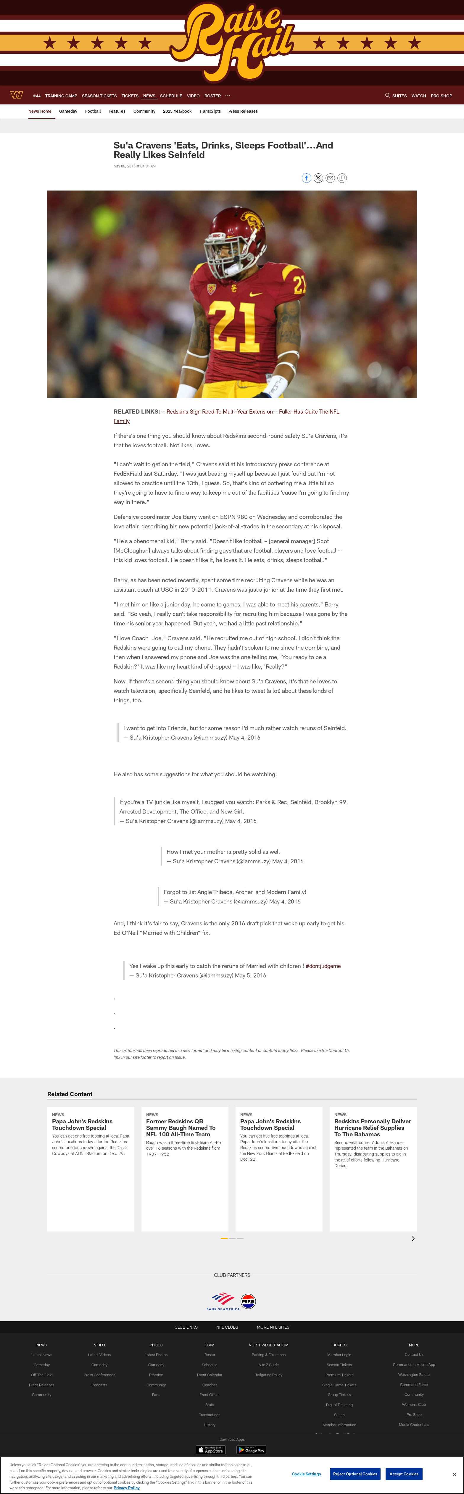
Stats (210, 1403)
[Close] (454, 1474)
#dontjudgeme (323, 965)
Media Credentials (409, 1422)
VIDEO (102, 1345)
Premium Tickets (336, 1374)
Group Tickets (337, 1393)
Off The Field (46, 1374)
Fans (158, 1393)
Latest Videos (102, 1354)
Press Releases (46, 1384)
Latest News (46, 1354)
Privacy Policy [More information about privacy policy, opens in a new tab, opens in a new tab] (127, 1487)
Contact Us (409, 1354)
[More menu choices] (227, 95)
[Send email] (330, 181)
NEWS (46, 1345)
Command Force (409, 1384)
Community (46, 1393)
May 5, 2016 (250, 975)
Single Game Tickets (336, 1384)
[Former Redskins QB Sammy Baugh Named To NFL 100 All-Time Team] (184, 1160)
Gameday (46, 1364)
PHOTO (158, 1345)
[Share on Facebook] (306, 181)
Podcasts (102, 1384)
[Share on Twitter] (318, 181)
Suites (337, 1413)
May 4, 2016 (245, 737)
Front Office (210, 1393)
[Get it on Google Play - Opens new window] (251, 1452)
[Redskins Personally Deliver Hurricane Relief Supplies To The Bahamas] (373, 1165)
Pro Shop (409, 1413)
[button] (224, 1238)
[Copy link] (342, 178)
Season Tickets (337, 1364)
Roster (210, 1354)
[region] (232, 1475)
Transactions (210, 1413)
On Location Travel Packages (337, 1432)
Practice (158, 1374)
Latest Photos (158, 1354)
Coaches (211, 1384)
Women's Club (409, 1403)
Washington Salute (409, 1374)
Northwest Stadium (268, 1345)
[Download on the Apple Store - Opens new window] (210, 1450)
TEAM (210, 1345)
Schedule (210, 1364)
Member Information (336, 1422)
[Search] (387, 95)
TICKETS (337, 1345)
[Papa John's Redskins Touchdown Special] (90, 1159)
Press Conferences (102, 1374)
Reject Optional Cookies (355, 1474)
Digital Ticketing (336, 1403)
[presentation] (414, 1239)
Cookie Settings (306, 1474)
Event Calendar (211, 1374)
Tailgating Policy (268, 1374)
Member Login (337, 1354)
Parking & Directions (268, 1354)
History (210, 1422)
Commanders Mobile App (409, 1364)
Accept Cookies (404, 1474)
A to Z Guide (268, 1364)
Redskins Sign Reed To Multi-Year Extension (223, 411)
